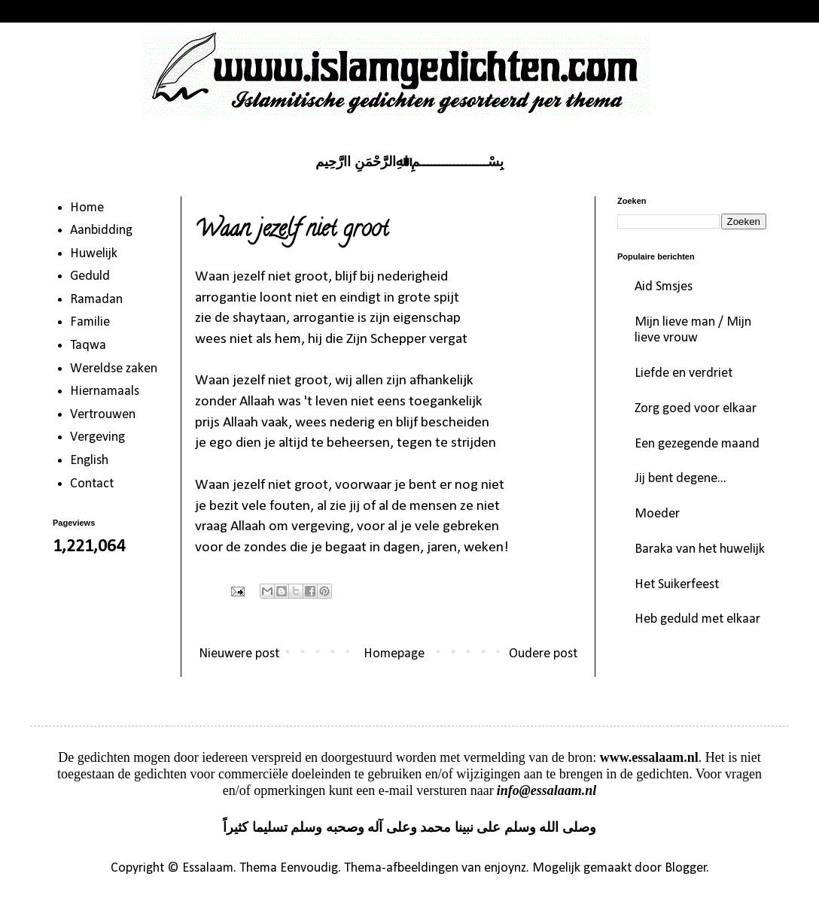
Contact (92, 484)
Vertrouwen (102, 415)
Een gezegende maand (697, 444)
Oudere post (543, 654)
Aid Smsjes (664, 287)
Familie (90, 322)
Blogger (686, 868)
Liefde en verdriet (683, 373)
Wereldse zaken (113, 369)
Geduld (90, 276)
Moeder (657, 514)
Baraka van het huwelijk (700, 549)
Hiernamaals (104, 391)
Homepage (394, 654)
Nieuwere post (239, 654)
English (89, 461)
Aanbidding (101, 230)
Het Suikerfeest (677, 585)
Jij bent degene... (680, 479)
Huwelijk (93, 254)
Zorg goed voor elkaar (696, 409)
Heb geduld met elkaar (697, 619)
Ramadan (96, 300)
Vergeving (97, 437)
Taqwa (88, 345)
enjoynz (505, 868)
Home (87, 208)
